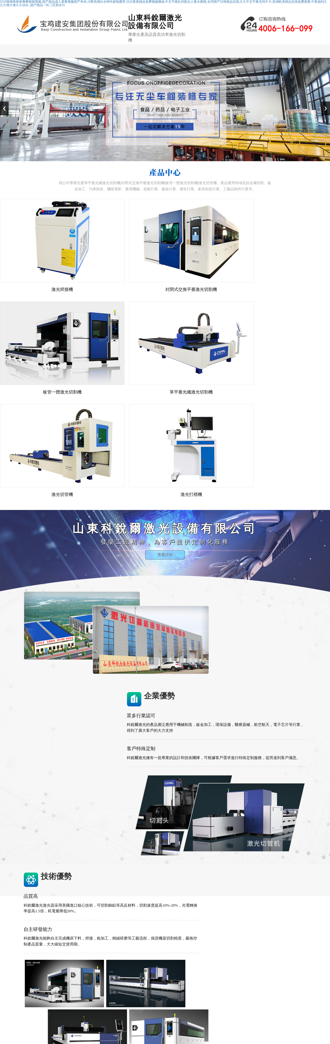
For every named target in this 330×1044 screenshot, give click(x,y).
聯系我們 (272, 58)
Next (325, 116)
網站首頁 (57, 58)
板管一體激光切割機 (135, 988)
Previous (4, 116)
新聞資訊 (202, 58)
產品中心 (93, 58)
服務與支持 (165, 58)
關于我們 (237, 58)
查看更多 (140, 822)
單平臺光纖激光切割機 (137, 977)
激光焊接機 (129, 1000)
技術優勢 (128, 58)
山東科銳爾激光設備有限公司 (104, 1026)
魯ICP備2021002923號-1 (146, 1026)
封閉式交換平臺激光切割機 (140, 983)
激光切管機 (129, 994)
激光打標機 (129, 1005)
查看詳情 (165, 444)
